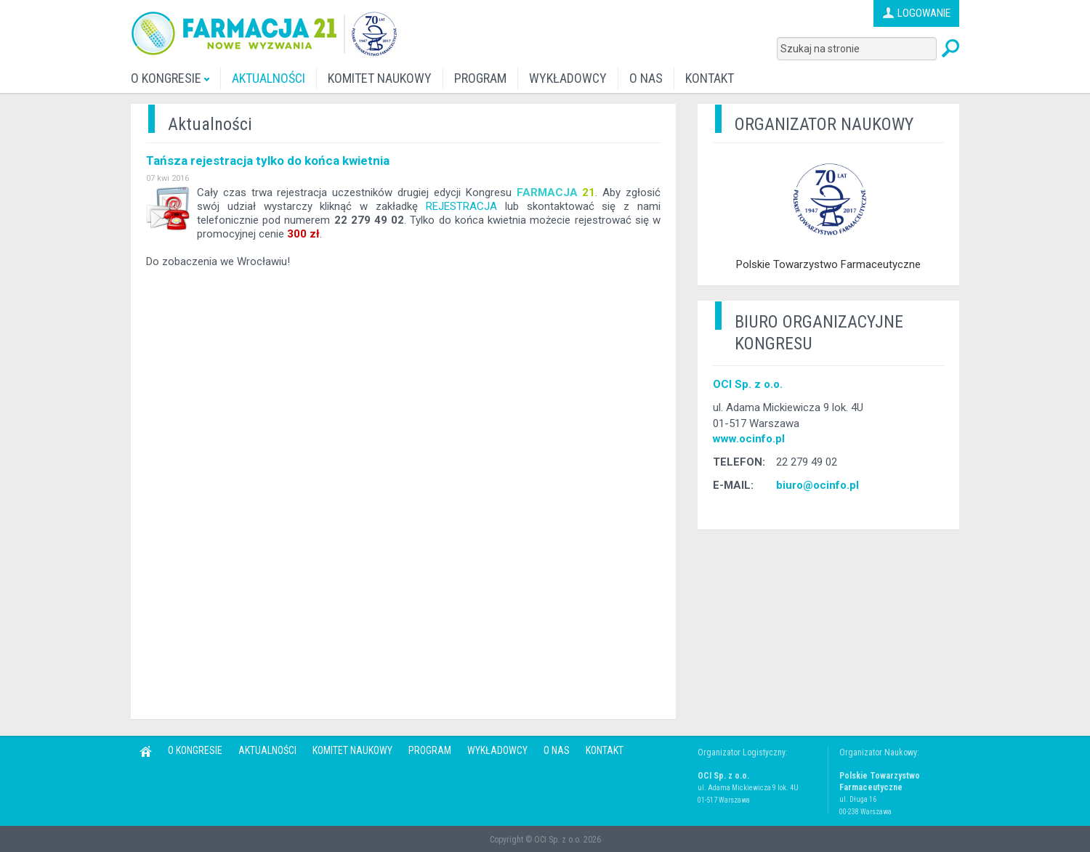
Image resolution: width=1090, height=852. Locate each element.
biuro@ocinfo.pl (817, 485)
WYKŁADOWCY (568, 78)
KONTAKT (709, 78)
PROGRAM (480, 78)
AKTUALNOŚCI (268, 78)
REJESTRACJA (461, 206)
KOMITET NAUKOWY (380, 78)
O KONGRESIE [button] (170, 78)
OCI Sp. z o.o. (748, 384)
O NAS (646, 78)
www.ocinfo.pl (749, 438)
